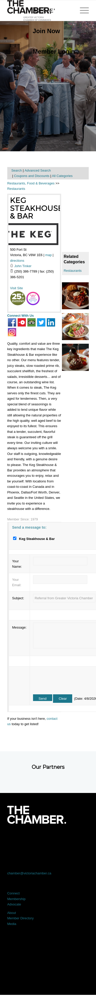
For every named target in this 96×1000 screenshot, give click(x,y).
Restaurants (73, 271)
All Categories (62, 176)
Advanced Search (38, 170)
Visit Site (16, 288)
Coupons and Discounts (31, 176)
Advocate (14, 904)
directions (17, 261)
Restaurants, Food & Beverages (31, 183)
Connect (13, 893)
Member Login (54, 51)
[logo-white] (36, 815)
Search (16, 170)
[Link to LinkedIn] (48, 838)
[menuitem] (51, 31)
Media (11, 924)
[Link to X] (32, 838)
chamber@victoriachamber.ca (29, 873)
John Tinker (22, 266)
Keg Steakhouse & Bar (36, 208)
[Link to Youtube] (80, 838)
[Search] (51, 10)
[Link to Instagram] (64, 838)
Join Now (46, 30)
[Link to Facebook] (15, 838)
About (11, 913)
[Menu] (82, 10)
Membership (16, 899)
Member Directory (20, 918)
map (48, 255)
